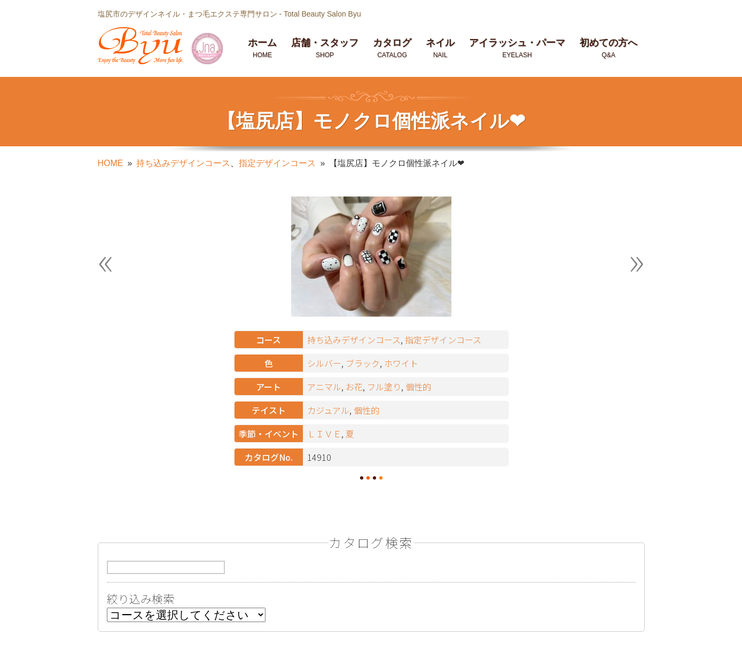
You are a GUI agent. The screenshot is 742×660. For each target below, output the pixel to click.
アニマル (324, 386)
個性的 (418, 386)
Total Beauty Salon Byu (322, 14)
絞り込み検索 (140, 600)
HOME (110, 163)
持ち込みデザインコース (183, 163)
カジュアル (328, 410)
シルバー (324, 363)
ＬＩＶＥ (324, 433)
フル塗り (384, 386)
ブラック (363, 363)
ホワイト (401, 363)
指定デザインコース (277, 163)
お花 (354, 386)
